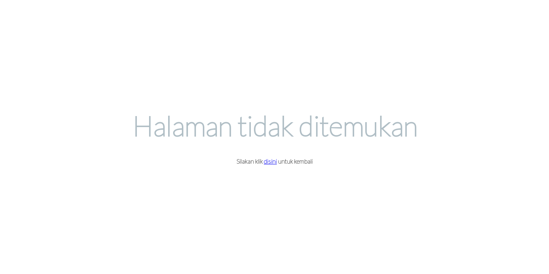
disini (270, 161)
